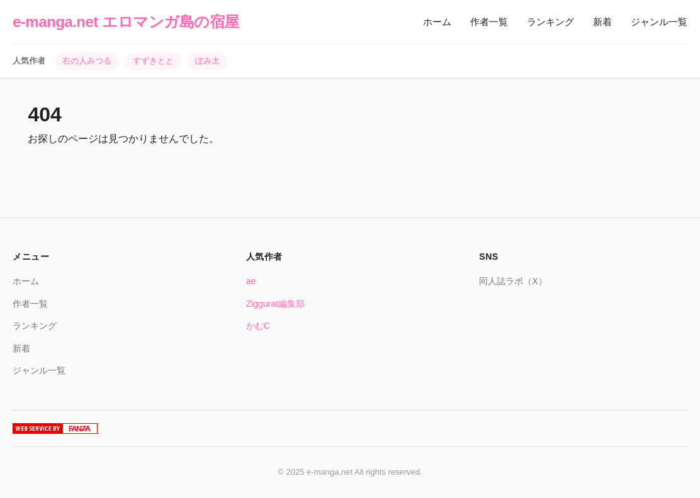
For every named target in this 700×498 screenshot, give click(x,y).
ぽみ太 (207, 60)
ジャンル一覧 (659, 21)
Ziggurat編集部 (275, 304)
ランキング (550, 21)
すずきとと (153, 60)
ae (251, 281)
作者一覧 (489, 21)
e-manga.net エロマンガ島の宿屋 (126, 21)
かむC (258, 326)
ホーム (437, 21)
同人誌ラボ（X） (512, 281)
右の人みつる (86, 60)
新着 (602, 21)
